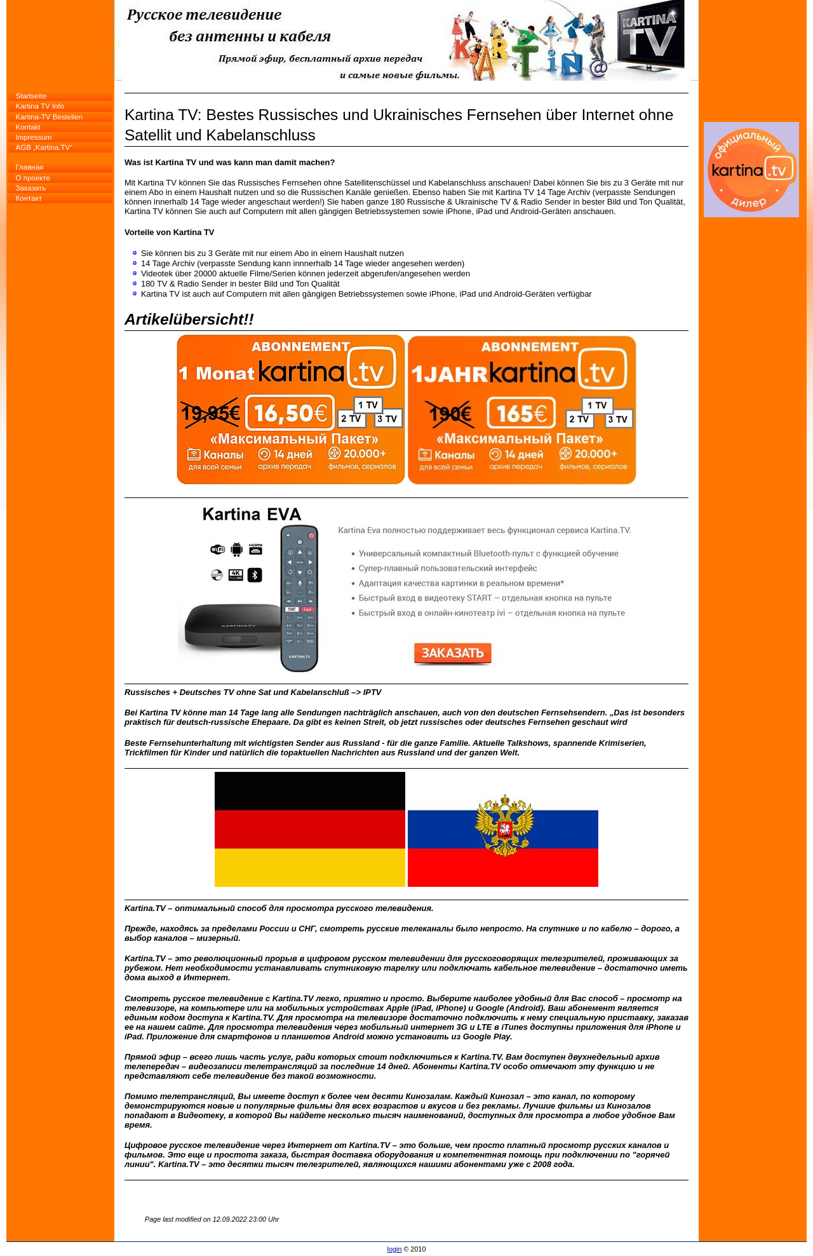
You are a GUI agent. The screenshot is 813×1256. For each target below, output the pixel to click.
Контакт (29, 198)
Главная (30, 167)
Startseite (31, 96)
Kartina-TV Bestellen (49, 117)
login (394, 1249)
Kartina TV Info (40, 106)
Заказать (31, 188)
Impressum (34, 137)
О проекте (33, 178)
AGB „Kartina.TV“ (44, 147)
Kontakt (28, 127)
